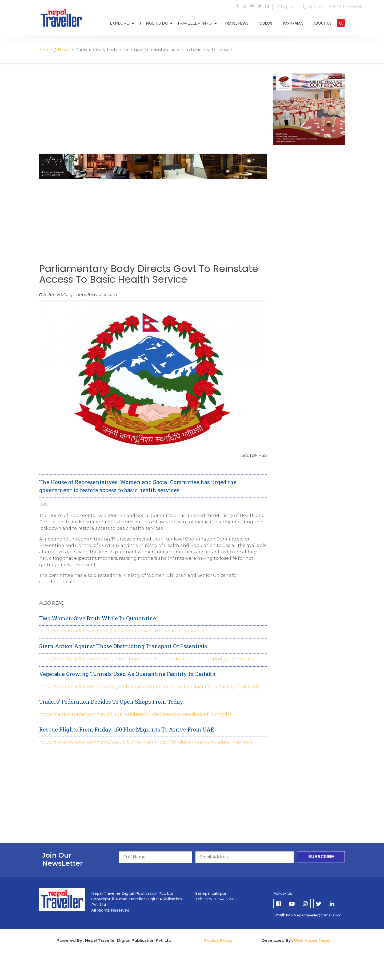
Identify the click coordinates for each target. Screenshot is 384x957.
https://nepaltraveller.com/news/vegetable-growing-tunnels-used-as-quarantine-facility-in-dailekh (149, 686)
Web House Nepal (312, 940)
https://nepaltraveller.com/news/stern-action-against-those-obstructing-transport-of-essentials (146, 658)
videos (265, 23)
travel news (237, 23)
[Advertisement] (153, 110)
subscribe (321, 856)
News (64, 49)
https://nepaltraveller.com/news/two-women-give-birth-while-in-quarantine (124, 630)
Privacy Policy (218, 940)
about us (322, 23)
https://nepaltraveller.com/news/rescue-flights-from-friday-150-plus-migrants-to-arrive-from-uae (145, 742)
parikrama (293, 23)
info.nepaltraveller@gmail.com (313, 915)
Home (45, 49)
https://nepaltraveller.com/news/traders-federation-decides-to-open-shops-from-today (135, 714)
